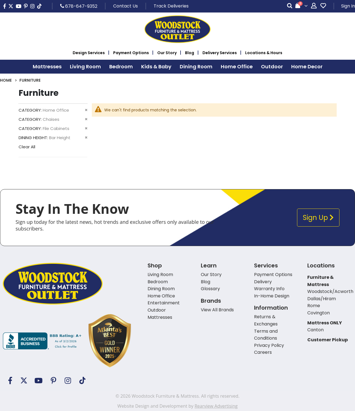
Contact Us (125, 6)
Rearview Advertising (215, 406)
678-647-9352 (78, 6)
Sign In (348, 6)
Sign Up (318, 217)
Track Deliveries (171, 6)
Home (6, 80)
